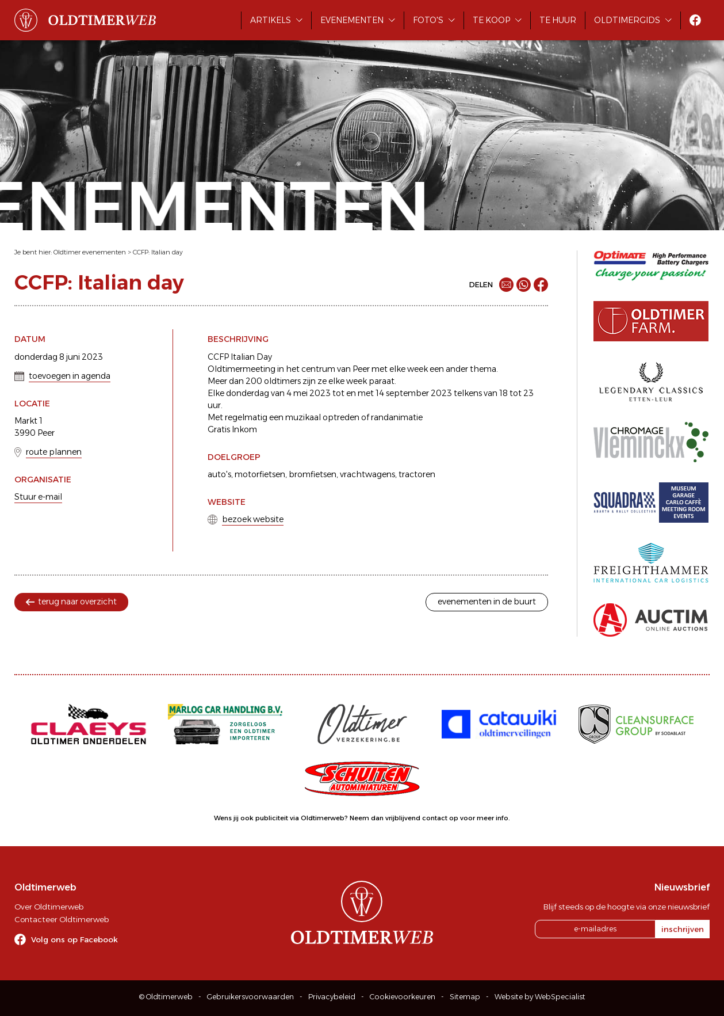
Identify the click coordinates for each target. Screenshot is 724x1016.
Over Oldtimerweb (48, 906)
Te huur (557, 20)
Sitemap (465, 996)
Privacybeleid (331, 996)
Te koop (491, 20)
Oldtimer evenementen (89, 252)
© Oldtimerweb (166, 996)
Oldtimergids (627, 20)
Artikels (270, 20)
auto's (219, 474)
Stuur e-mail (38, 497)
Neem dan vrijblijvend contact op (404, 818)
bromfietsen (312, 474)
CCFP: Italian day (158, 252)
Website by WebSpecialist (540, 996)
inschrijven (682, 929)
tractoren (417, 474)
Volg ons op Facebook (74, 939)
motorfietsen (260, 474)
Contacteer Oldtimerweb (61, 919)
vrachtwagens (367, 474)
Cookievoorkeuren (402, 996)
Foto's (428, 20)
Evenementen (352, 20)
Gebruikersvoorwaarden (250, 996)
